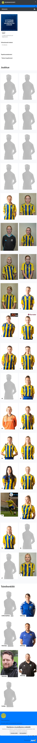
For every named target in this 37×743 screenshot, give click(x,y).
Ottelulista (4, 49)
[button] (9, 88)
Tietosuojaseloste (5, 720)
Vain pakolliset (23, 733)
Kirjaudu (18, 9)
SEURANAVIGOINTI (19, 2)
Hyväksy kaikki (14, 733)
